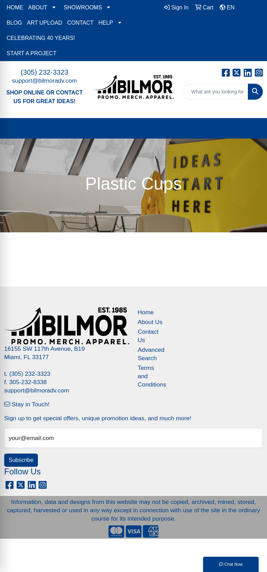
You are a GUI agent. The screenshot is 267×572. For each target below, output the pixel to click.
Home (146, 312)
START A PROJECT (31, 53)
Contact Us (148, 335)
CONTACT (80, 23)
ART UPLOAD (44, 23)
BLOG (14, 23)
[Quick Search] (215, 92)
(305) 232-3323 (44, 72)
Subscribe (21, 460)
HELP (105, 23)
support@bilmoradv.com (44, 80)
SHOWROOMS (83, 7)
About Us (150, 321)
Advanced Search (150, 354)
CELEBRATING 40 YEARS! (41, 38)
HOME (15, 7)
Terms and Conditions (150, 376)
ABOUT (37, 7)
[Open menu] (253, 128)
